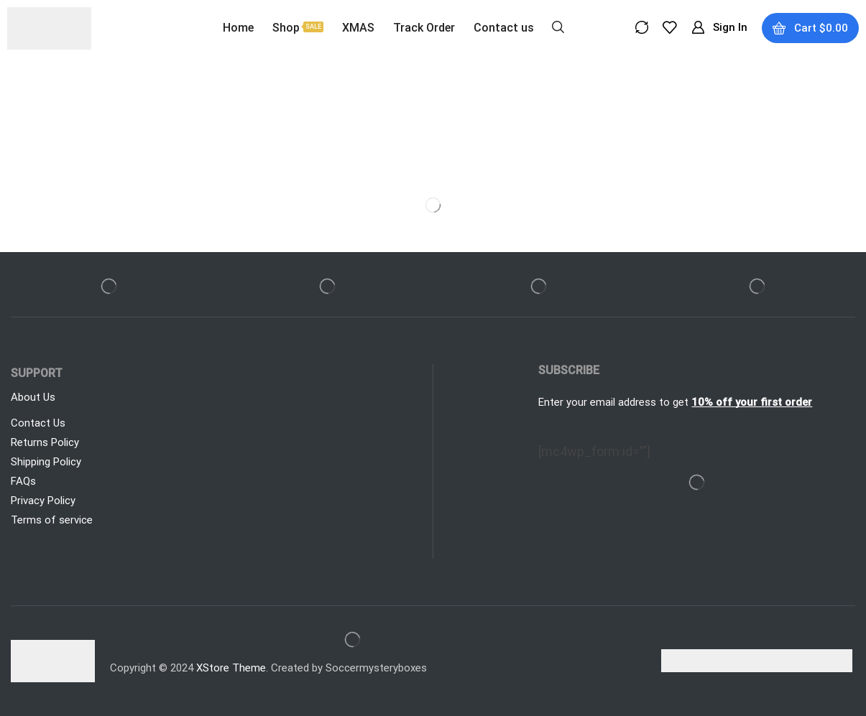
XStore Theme (231, 667)
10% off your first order (751, 402)
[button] (558, 25)
